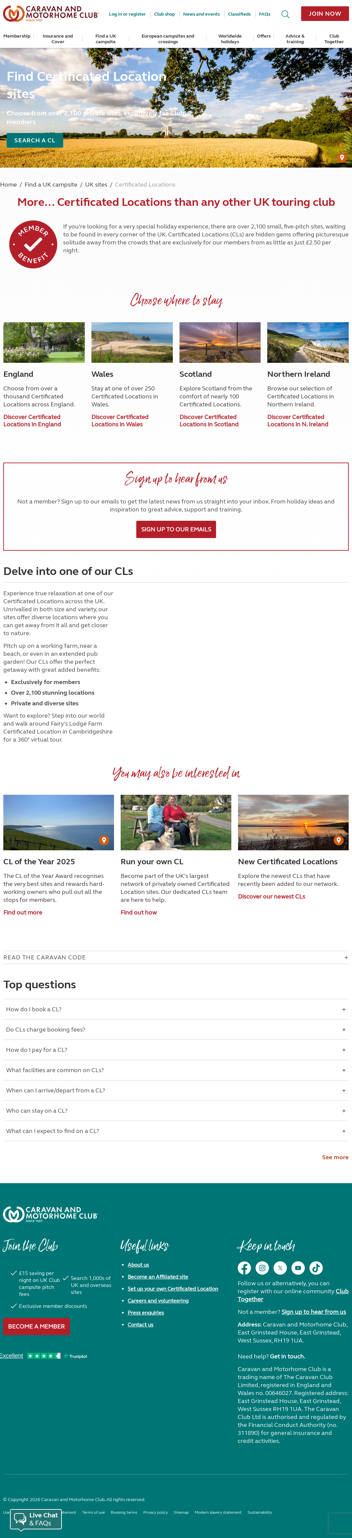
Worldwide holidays (230, 39)
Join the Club (30, 1249)
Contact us (140, 1325)
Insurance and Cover (58, 39)
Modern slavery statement (218, 1512)
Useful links (144, 1249)
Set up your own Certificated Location (173, 1289)
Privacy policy (155, 1512)
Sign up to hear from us (314, 1312)
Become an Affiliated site (158, 1277)
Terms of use (93, 1512)
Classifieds (239, 14)
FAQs (264, 14)
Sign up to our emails (176, 529)
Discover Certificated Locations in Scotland (209, 420)
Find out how (139, 912)
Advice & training (295, 39)
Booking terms (124, 1512)
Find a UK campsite (105, 39)
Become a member (36, 1326)
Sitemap (181, 1512)
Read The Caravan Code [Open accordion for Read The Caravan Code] (44, 957)
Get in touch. (287, 1356)
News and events (201, 14)
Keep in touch (266, 1249)
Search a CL (35, 140)
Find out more (22, 912)
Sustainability (260, 1512)
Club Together (334, 39)
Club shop (164, 14)
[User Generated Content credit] (342, 158)
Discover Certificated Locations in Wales (120, 420)
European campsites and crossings (168, 39)
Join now (325, 13)
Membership (16, 36)
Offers (264, 36)
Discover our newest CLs (271, 896)
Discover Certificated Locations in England (32, 420)
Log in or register (127, 14)
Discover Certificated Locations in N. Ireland (297, 420)
